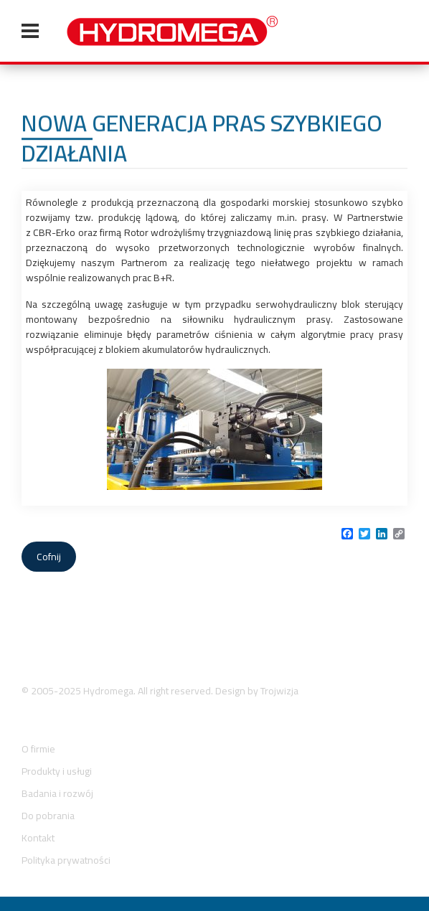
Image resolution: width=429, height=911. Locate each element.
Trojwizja (279, 690)
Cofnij (49, 556)
